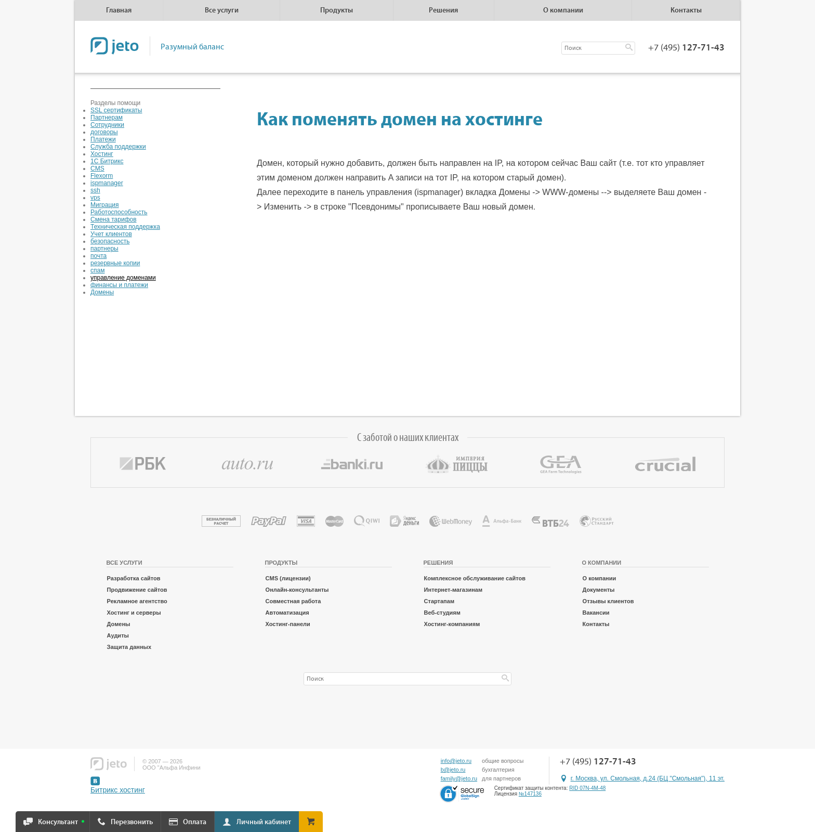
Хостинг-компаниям (452, 624)
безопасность (109, 241)
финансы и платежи (119, 285)
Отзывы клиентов (608, 601)
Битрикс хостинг (117, 790)
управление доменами (123, 277)
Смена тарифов (113, 219)
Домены (102, 292)
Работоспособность (119, 212)
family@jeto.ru (459, 778)
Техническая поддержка (125, 226)
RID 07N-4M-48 (587, 788)
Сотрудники (107, 124)
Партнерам (106, 117)
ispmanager (106, 183)
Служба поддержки (118, 146)
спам (97, 270)
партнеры (104, 248)
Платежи (103, 139)
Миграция (104, 205)
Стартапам (439, 601)
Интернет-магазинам (453, 590)
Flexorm (101, 175)
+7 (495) (686, 48)
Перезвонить (132, 822)
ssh (95, 190)
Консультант (58, 822)
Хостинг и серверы (134, 612)
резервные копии (115, 263)
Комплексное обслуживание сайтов (474, 578)
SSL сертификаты (116, 110)
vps (95, 197)
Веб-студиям (442, 612)
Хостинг (101, 154)
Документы (599, 590)
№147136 (530, 794)
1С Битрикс (107, 161)
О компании (599, 578)
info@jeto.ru (456, 761)
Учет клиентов (111, 234)
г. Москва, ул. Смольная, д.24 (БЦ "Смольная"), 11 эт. (648, 778)
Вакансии (596, 612)
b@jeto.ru (453, 769)
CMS (97, 168)
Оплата (194, 822)
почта (98, 255)
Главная (119, 10)
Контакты (686, 10)
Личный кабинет (263, 822)
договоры (104, 132)
